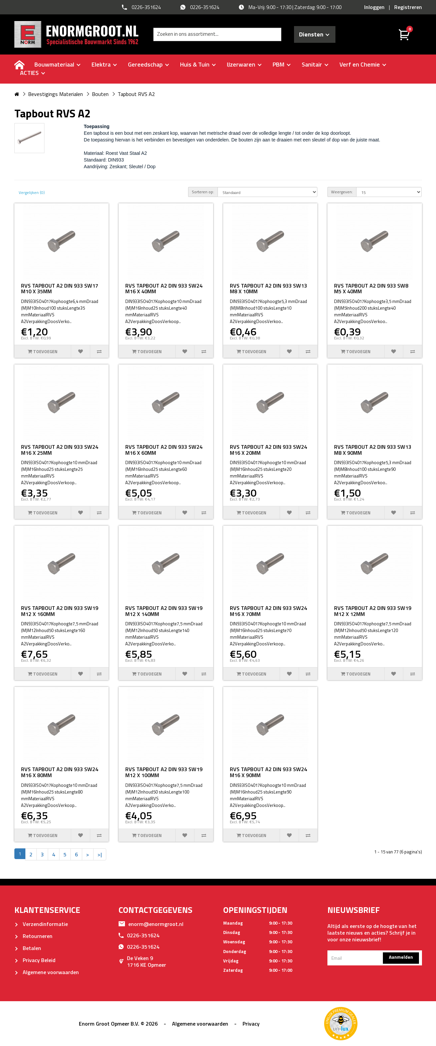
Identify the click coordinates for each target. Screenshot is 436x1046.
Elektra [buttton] (104, 64)
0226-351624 (139, 935)
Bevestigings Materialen (55, 94)
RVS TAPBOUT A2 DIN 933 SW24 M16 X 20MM (268, 450)
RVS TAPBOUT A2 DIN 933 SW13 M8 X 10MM (268, 289)
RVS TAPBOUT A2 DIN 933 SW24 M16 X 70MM (268, 611)
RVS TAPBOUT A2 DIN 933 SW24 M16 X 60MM (163, 450)
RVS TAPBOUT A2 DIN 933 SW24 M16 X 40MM (163, 289)
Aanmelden (401, 956)
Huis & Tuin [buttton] (198, 64)
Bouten (100, 94)
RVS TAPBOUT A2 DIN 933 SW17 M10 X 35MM (59, 289)
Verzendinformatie (41, 924)
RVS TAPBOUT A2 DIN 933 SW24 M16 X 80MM (59, 772)
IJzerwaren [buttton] (244, 64)
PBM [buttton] (282, 64)
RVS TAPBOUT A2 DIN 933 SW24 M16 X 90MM (268, 772)
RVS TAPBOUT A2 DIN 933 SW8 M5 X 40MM (371, 289)
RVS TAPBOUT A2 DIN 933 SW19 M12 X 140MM (163, 611)
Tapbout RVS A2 (136, 94)
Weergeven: (342, 192)
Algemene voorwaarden (46, 972)
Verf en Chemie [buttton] (362, 64)
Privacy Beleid (34, 960)
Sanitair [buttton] (315, 64)
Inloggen (374, 7)
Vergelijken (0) (32, 192)
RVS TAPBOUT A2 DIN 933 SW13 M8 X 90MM (372, 450)
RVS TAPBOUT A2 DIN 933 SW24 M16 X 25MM (59, 450)
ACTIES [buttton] (32, 72)
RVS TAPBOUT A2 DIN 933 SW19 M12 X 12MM (372, 611)
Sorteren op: (203, 192)
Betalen (27, 948)
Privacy (251, 1024)
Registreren (408, 7)
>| (100, 854)
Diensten (314, 34)
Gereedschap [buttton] (148, 64)
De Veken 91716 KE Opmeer (142, 961)
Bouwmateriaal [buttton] (57, 64)
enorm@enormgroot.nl (151, 924)
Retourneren (33, 936)
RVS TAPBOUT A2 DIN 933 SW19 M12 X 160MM (59, 611)
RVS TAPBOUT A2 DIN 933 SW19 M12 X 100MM (163, 772)
